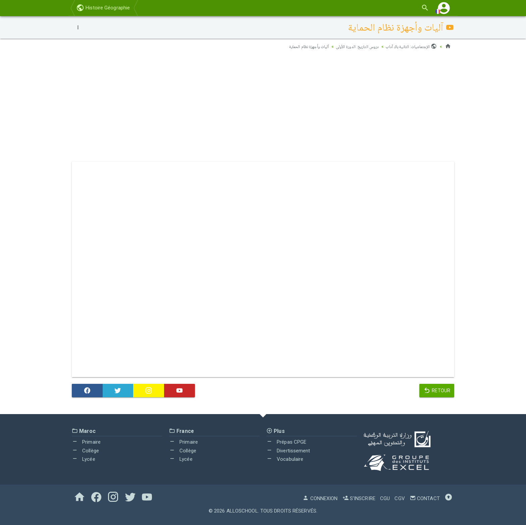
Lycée (83, 459)
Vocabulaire (284, 459)
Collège (85, 451)
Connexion (320, 498)
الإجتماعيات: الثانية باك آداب (410, 46)
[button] (443, 8)
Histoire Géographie (103, 8)
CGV (399, 498)
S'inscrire (359, 498)
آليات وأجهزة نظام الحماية (299, 46)
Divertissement (288, 451)
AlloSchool (242, 511)
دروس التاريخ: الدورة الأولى (352, 46)
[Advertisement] (263, 108)
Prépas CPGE (286, 442)
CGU (385, 498)
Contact (425, 498)
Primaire (86, 442)
